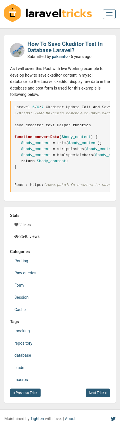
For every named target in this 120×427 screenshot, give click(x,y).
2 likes (22, 224)
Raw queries (25, 273)
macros (21, 379)
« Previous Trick (25, 393)
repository (23, 343)
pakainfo (60, 56)
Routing (21, 261)
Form (19, 285)
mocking (22, 331)
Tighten (37, 418)
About (70, 418)
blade (19, 367)
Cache (20, 309)
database (22, 355)
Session (21, 297)
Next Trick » (98, 393)
